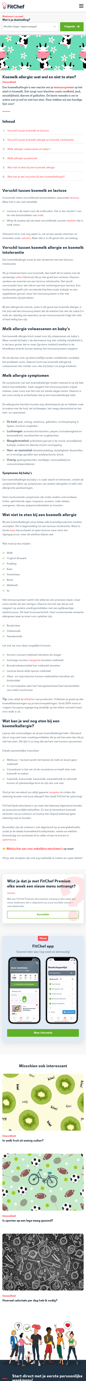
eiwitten (71, 220)
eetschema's (55, 848)
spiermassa (9, 839)
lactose (74, 197)
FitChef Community (13, 6)
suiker (19, 277)
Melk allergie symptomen (22, 158)
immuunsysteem (64, 87)
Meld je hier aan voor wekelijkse (26, 848)
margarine (34, 660)
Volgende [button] (72, 26)
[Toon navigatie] (81, 5)
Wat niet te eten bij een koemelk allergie (31, 167)
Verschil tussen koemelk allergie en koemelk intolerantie (40, 139)
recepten (54, 792)
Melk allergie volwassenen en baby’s (29, 149)
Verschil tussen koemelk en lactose (28, 130)
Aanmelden (43, 914)
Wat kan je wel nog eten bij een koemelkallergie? (36, 176)
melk (40, 215)
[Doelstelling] (30, 26)
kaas (12, 530)
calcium (26, 238)
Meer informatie (43, 1033)
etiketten (29, 699)
